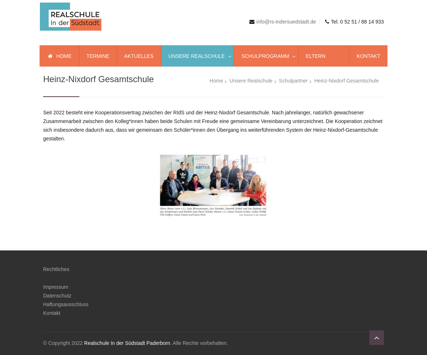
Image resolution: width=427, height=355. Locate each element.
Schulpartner (293, 81)
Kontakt (51, 313)
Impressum (55, 287)
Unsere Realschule (250, 81)
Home (216, 81)
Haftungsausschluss (65, 304)
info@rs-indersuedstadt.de (286, 22)
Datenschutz (57, 296)
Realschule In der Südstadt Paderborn (127, 343)
